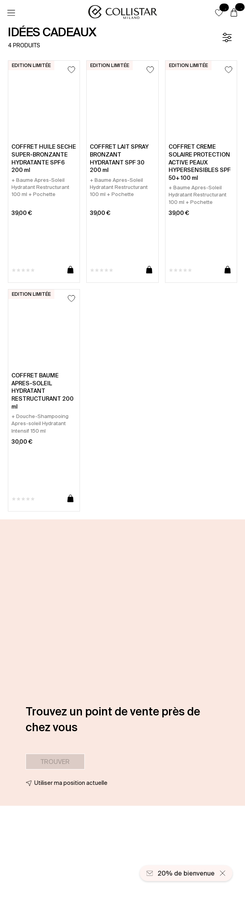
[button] (219, 13)
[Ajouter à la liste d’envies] (71, 70)
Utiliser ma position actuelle (71, 783)
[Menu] (11, 13)
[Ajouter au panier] (70, 270)
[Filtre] (227, 37)
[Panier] (234, 13)
